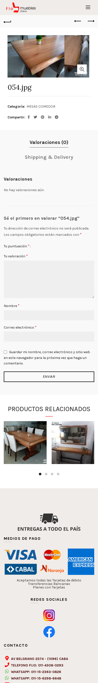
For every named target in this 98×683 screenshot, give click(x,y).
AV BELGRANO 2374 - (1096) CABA (39, 659)
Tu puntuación (17, 246)
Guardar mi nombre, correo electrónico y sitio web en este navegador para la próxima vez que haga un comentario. (47, 358)
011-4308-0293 (50, 665)
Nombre (12, 305)
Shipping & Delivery (49, 157)
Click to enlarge (82, 69)
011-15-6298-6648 (46, 678)
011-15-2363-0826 (46, 672)
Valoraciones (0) (49, 142)
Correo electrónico (20, 327)
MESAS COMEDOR (41, 106)
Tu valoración (16, 256)
